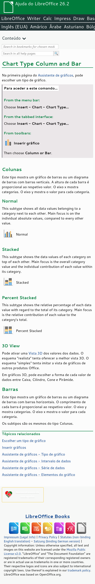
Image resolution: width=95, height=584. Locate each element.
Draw (78, 18)
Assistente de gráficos (55, 75)
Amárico (38, 26)
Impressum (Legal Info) (20, 537)
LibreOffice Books (47, 516)
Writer (33, 18)
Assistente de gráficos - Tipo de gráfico (33, 454)
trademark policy (79, 570)
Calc (47, 18)
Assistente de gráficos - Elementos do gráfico (38, 474)
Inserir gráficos (14, 447)
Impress (62, 18)
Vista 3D (35, 353)
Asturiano (74, 26)
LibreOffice (13, 18)
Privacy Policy (47, 537)
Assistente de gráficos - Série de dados (33, 467)
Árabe (55, 26)
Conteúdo (11, 38)
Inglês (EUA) (14, 26)
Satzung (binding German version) (57, 541)
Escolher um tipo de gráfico (24, 440)
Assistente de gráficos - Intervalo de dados (36, 460)
